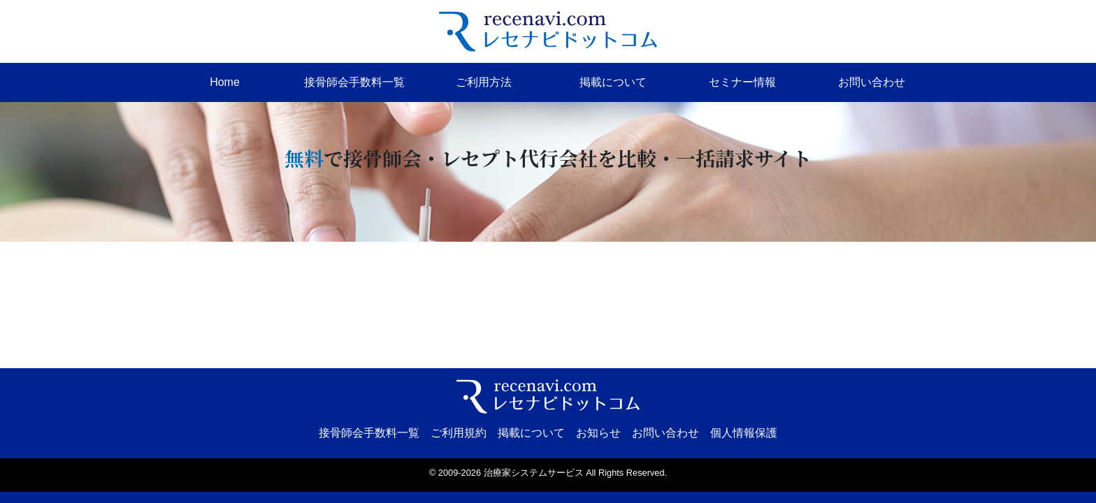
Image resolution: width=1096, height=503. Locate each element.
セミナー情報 (742, 82)
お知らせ (598, 433)
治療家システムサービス (534, 472)
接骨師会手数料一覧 (354, 82)
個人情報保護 (743, 433)
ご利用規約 (458, 433)
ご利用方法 (484, 82)
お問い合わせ (871, 82)
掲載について (613, 82)
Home (225, 82)
